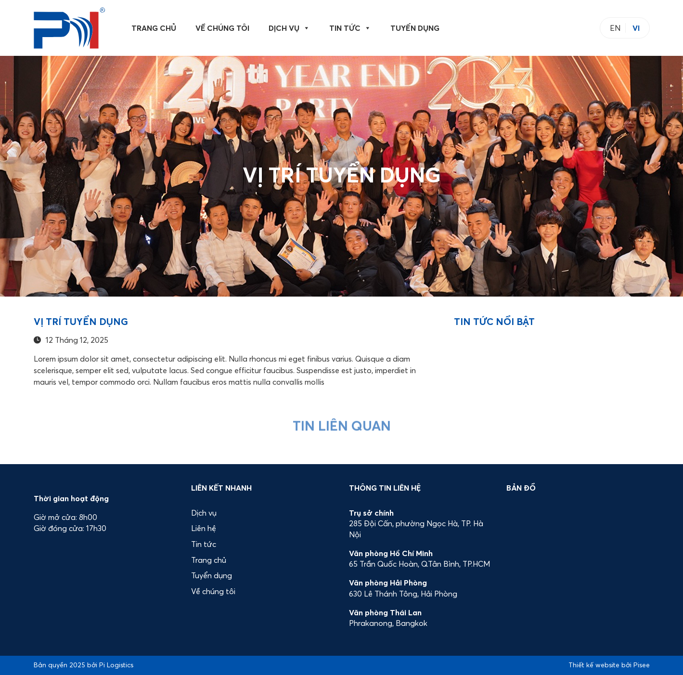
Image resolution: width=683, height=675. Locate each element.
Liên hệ (203, 528)
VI (636, 28)
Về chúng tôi (222, 28)
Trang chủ (153, 28)
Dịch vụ (289, 28)
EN (615, 28)
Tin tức (350, 28)
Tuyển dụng (414, 28)
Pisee (641, 665)
